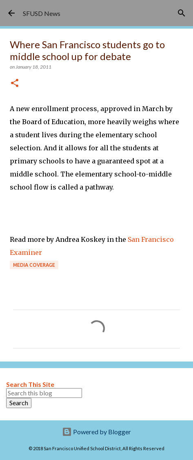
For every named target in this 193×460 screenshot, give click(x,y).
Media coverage (34, 265)
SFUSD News (41, 13)
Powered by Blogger (96, 431)
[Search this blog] (44, 393)
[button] (15, 83)
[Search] (181, 13)
